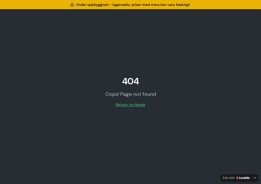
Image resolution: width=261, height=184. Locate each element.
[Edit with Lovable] (236, 178)
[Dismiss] (255, 178)
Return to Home (130, 104)
